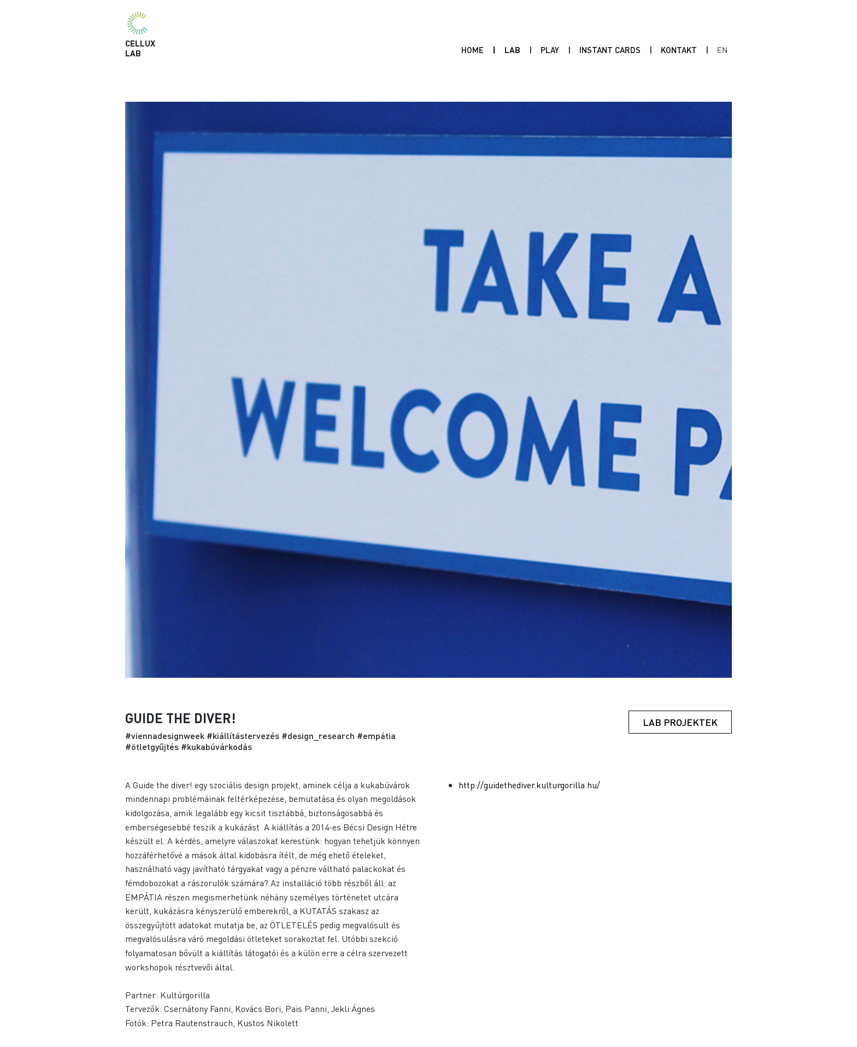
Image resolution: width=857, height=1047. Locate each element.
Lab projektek (680, 722)
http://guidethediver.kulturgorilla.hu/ (529, 784)
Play (552, 49)
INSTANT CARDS (610, 49)
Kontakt (679, 49)
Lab (512, 49)
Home (472, 49)
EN (722, 49)
